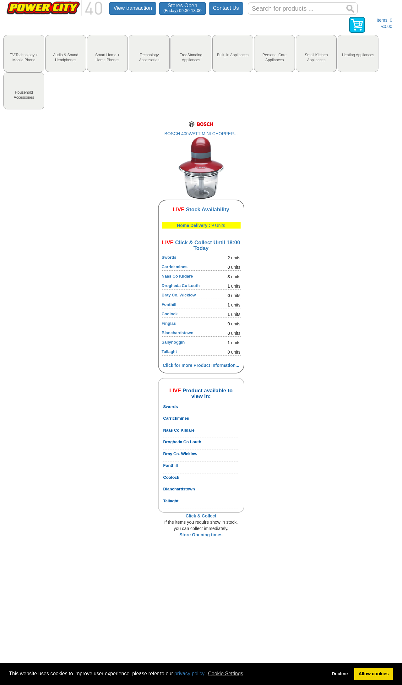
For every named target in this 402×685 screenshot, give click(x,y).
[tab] (23, 53)
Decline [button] (340, 673)
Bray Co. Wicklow (179, 295)
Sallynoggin (173, 342)
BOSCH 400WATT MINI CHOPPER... (200, 133)
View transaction (132, 8)
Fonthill (169, 304)
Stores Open (182, 8)
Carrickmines (174, 266)
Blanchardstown (177, 332)
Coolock (170, 314)
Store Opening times (201, 534)
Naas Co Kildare (177, 276)
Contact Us (226, 8)
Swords (169, 257)
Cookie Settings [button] (225, 673)
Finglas (169, 323)
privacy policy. (189, 673)
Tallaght (169, 351)
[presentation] (24, 53)
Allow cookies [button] (374, 673)
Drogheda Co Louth (181, 285)
